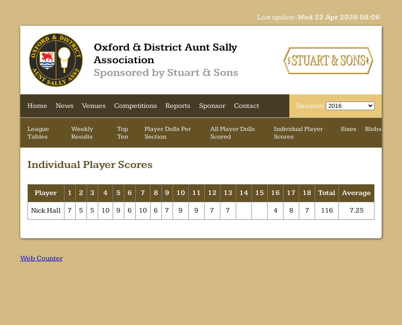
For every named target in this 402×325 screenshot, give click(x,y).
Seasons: (311, 106)
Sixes (348, 129)
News (64, 106)
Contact (246, 106)
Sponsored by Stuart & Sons (166, 72)
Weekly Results (82, 132)
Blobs (373, 129)
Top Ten (122, 132)
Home (37, 106)
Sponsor (212, 106)
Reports (177, 106)
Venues (93, 106)
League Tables (38, 132)
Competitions (135, 106)
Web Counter (41, 258)
